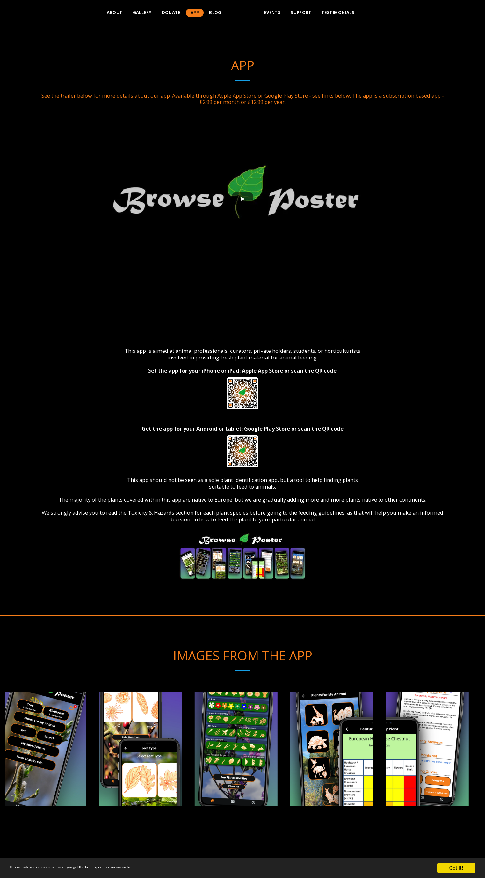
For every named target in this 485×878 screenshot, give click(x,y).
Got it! (456, 868)
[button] (383, 13)
